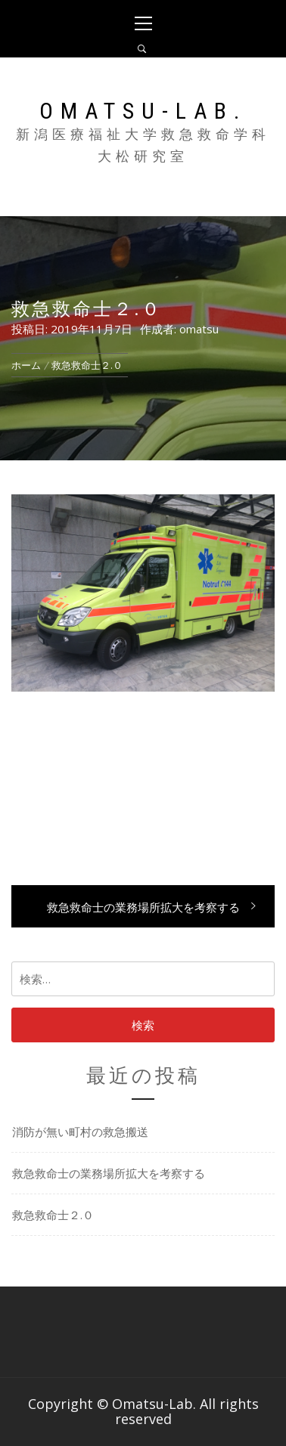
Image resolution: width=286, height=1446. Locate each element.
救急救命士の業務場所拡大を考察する (108, 1173)
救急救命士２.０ (53, 1214)
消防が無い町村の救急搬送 (80, 1131)
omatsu (199, 328)
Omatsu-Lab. (143, 111)
